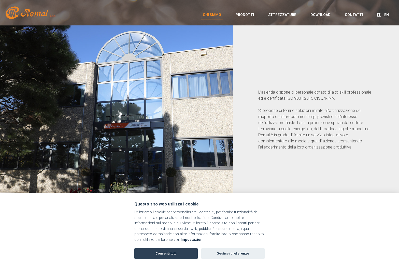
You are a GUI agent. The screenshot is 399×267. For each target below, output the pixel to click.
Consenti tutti (166, 253)
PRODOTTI (244, 15)
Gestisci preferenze (233, 253)
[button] (17, 119)
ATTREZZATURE (282, 15)
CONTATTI (354, 15)
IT (379, 15)
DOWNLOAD (320, 15)
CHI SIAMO (212, 15)
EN (386, 15)
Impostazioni (192, 240)
